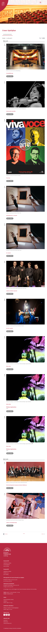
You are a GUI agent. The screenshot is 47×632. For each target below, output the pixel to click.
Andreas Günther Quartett (11, 290)
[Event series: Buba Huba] (32, 443)
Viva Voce (8, 178)
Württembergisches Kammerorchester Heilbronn (16, 485)
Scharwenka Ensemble (11, 111)
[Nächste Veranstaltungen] (43, 534)
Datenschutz (5, 621)
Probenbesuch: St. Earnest (11, 215)
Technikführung (9, 73)
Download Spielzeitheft (7, 34)
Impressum (5, 620)
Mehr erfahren (10, 76)
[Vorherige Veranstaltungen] (5, 534)
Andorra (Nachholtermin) (11, 522)
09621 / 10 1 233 (9, 602)
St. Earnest (8, 252)
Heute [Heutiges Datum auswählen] (24, 533)
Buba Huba (8, 366)
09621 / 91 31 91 (9, 609)
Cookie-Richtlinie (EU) (7, 623)
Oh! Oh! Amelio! (9, 328)
